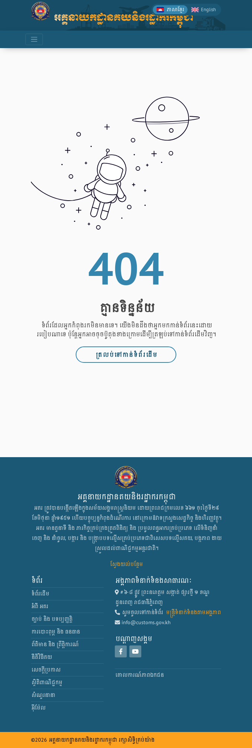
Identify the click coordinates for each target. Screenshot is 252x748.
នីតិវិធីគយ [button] (41, 657)
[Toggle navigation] (34, 39)
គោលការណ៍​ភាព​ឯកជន (139, 675)
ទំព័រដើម (40, 593)
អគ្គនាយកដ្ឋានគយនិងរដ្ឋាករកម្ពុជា (123, 17)
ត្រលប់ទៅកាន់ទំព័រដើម (126, 354)
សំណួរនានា (43, 695)
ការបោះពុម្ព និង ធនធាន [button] (55, 631)
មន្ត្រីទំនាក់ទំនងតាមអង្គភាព (193, 612)
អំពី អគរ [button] (39, 606)
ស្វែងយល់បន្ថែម (126, 564)
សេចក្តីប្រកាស (45, 669)
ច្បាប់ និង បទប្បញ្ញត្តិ (51, 619)
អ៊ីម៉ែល (38, 707)
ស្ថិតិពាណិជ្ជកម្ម (46, 682)
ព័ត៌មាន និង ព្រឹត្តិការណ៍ (54, 644)
